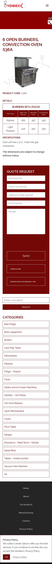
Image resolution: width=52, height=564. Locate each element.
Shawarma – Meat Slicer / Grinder (21, 442)
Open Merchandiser (14, 411)
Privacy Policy (26, 529)
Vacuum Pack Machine (15, 466)
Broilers (8, 340)
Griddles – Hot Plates (15, 395)
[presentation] (26, 243)
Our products (26, 504)
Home (26, 488)
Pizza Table (10, 426)
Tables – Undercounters (16, 458)
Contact (26, 521)
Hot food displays (13, 403)
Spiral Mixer (10, 450)
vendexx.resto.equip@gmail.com (23, 281)
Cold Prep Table (12, 348)
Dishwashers (10, 355)
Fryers (7, 379)
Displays (8, 363)
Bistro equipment (13, 332)
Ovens (7, 419)
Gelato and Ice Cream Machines (20, 387)
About (26, 496)
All (5, 474)
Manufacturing (26, 513)
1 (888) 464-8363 (15, 269)
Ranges (8, 434)
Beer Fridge (10, 324)
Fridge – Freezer (12, 371)
